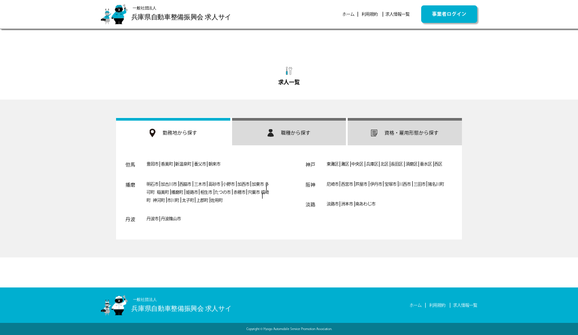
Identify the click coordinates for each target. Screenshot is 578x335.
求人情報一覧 (397, 14)
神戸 (310, 164)
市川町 (173, 200)
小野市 (229, 184)
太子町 (188, 200)
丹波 (130, 219)
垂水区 (426, 164)
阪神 (310, 185)
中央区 (357, 164)
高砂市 (214, 184)
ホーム (348, 14)
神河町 (159, 200)
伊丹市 (376, 184)
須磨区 (411, 164)
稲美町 (163, 192)
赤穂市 (239, 192)
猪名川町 (436, 184)
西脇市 (185, 184)
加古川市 (169, 184)
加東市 (258, 184)
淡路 (310, 204)
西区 (438, 164)
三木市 (200, 184)
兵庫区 (372, 164)
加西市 (243, 184)
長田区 (397, 164)
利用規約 (370, 14)
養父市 (200, 164)
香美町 (167, 164)
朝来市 (214, 164)
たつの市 (223, 192)
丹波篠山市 (171, 219)
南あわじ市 (365, 204)
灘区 (345, 164)
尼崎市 (333, 184)
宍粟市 (254, 192)
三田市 (420, 184)
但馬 (130, 164)
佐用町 (217, 200)
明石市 (153, 184)
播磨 (130, 185)
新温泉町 (183, 164)
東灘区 (333, 164)
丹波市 (153, 219)
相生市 (206, 192)
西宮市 (347, 184)
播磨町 (177, 192)
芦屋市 (361, 184)
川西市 (405, 184)
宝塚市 (390, 184)
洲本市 (347, 204)
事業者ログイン (449, 14)
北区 (384, 164)
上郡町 (202, 200)
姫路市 (192, 192)
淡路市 (333, 204)
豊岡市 (153, 164)
